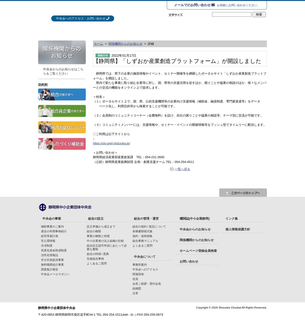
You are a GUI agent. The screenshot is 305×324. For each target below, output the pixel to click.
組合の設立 (131, 30)
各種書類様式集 (142, 231)
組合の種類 (94, 231)
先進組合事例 (95, 258)
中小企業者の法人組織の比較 (105, 240)
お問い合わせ (189, 261)
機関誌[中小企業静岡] (195, 218)
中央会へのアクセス (145, 269)
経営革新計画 (49, 236)
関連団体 (138, 274)
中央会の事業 (77, 30)
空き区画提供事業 (52, 259)
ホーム (98, 44)
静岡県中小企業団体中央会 (90, 9)
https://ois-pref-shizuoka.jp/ (111, 143)
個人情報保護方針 (237, 229)
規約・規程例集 (142, 236)
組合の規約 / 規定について (149, 226)
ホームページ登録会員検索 (198, 251)
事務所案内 (139, 264)
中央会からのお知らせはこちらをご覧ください (63, 71)
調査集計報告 (49, 269)
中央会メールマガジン (55, 274)
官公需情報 (48, 240)
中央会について (240, 30)
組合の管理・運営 (186, 30)
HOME (44, 30)
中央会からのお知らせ (195, 229)
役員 (135, 278)
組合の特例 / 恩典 (98, 253)
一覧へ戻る (182, 169)
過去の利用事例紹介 (54, 231)
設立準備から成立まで (101, 226)
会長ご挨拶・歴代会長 (146, 283)
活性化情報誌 (49, 255)
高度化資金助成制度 (54, 250)
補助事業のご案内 (52, 226)
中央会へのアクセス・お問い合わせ (81, 18)
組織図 (136, 288)
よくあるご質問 (97, 263)
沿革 (135, 293)
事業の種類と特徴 (98, 236)
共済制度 (46, 245)
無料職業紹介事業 (52, 264)
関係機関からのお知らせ (125, 44)
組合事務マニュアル (145, 240)
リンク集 (231, 218)
